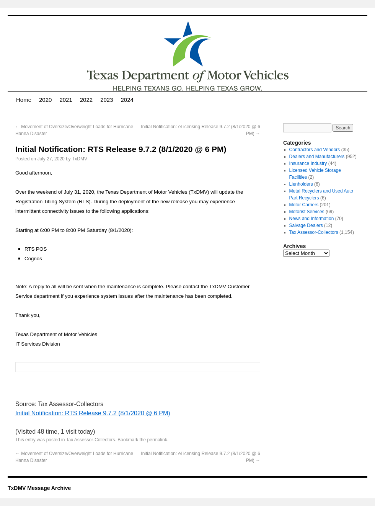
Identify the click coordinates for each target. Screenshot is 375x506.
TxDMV (79, 159)
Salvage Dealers (306, 225)
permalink (157, 439)
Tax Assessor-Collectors (90, 439)
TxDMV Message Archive (39, 488)
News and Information (311, 218)
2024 (127, 99)
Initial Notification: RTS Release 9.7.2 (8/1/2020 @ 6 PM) (92, 413)
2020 (45, 99)
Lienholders (301, 184)
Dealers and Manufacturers (317, 156)
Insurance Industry (308, 163)
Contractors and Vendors (314, 149)
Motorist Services (306, 211)
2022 (86, 99)
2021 (65, 99)
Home (23, 99)
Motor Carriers (304, 204)
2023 (106, 99)
